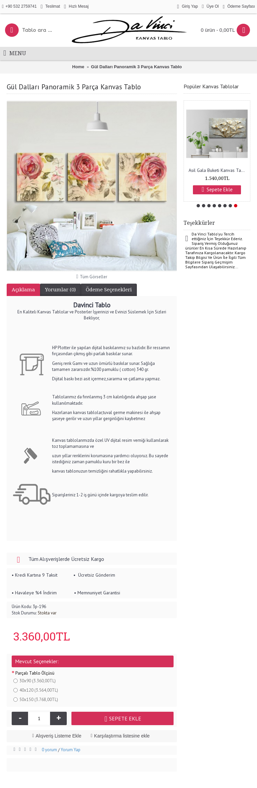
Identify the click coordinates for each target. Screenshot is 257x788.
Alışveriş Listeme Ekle (58, 735)
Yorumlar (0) (60, 290)
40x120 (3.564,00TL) (35, 690)
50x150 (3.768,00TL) (35, 699)
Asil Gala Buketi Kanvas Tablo (218, 170)
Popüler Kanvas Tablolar (211, 86)
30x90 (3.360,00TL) (34, 681)
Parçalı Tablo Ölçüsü (34, 673)
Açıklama (23, 290)
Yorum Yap (70, 750)
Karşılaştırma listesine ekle (122, 735)
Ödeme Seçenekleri (109, 290)
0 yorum (49, 750)
